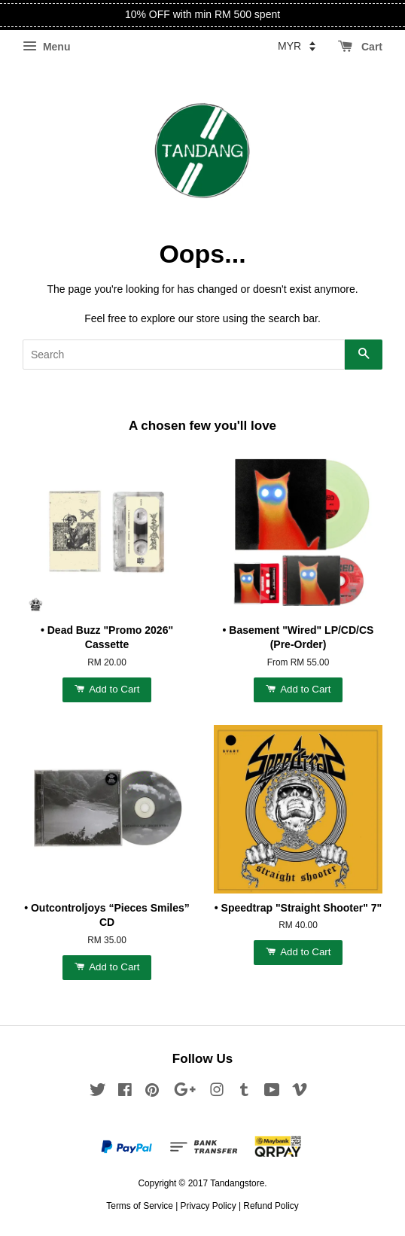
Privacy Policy (208, 1206)
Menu (46, 46)
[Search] (184, 354)
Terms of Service (139, 1206)
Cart (360, 46)
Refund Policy (270, 1206)
